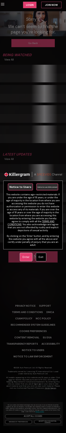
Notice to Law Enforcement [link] (47, 187)
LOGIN (30, 5)
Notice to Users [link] (20, 187)
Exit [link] (41, 257)
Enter (26, 257)
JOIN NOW (51, 5)
